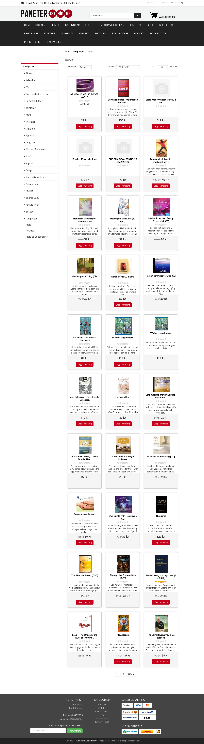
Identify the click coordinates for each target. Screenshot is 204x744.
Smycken (100, 33)
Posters (49, 33)
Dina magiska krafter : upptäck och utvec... (160, 396)
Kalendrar (72, 25)
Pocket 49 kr (32, 42)
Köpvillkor (78, 704)
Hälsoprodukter (142, 25)
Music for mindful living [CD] (161, 456)
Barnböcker (120, 33)
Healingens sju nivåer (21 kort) (122, 220)
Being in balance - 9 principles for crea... (123, 101)
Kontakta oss (76, 707)
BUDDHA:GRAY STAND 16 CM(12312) (123, 160)
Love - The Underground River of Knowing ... (84, 636)
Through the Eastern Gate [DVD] (123, 576)
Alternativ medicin (35, 177)
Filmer (55, 25)
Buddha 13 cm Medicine (84, 159)
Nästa (131, 674)
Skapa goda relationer (85, 514)
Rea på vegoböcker (37, 236)
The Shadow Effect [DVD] (84, 575)
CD (87, 25)
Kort (28, 156)
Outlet (30, 230)
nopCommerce (80, 741)
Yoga (28, 114)
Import (84, 33)
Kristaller (31, 33)
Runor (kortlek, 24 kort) (122, 276)
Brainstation (91, 741)
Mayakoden (123, 634)
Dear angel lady (123, 397)
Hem (27, 25)
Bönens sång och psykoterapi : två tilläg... (161, 577)
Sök (138, 15)
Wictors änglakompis (122, 337)
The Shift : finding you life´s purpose (161, 636)
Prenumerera (75, 730)
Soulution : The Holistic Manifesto (84, 339)
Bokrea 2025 (158, 33)
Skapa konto (150, 3)
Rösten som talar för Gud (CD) (161, 275)
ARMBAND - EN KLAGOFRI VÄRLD (84, 96)
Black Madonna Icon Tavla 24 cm (161, 101)
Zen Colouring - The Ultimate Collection (84, 398)
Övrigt (29, 170)
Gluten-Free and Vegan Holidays (122, 458)
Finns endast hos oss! (109, 25)
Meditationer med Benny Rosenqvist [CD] (160, 220)
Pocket (139, 33)
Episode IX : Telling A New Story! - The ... (84, 458)
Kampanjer (54, 42)
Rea (29, 224)
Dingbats (67, 33)
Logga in (163, 3)
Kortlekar (166, 25)
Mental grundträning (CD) (84, 276)
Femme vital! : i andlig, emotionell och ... (161, 160)
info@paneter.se (74, 718)
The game (161, 515)
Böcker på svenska (35, 149)
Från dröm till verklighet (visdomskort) (84, 220)
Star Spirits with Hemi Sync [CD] (123, 517)
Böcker (40, 25)
